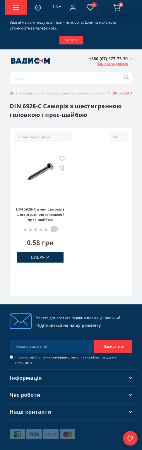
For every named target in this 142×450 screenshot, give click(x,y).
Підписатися (113, 346)
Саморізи (28, 93)
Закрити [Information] (71, 39)
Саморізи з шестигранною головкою (73, 93)
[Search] (126, 78)
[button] (73, 7)
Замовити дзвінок (112, 63)
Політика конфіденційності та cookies (67, 357)
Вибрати (40, 257)
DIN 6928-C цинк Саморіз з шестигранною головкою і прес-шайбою (40, 214)
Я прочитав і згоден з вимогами (65, 360)
